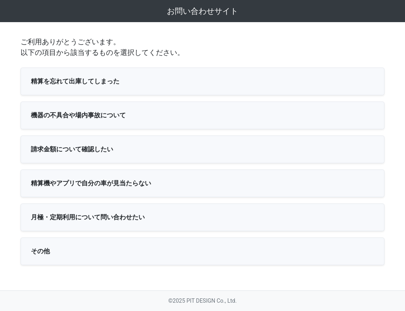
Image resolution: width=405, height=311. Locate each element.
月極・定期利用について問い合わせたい (88, 217)
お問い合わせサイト (202, 11)
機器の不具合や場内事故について (78, 115)
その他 (40, 251)
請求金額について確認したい (72, 149)
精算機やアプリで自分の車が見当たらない (91, 183)
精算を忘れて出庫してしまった (75, 81)
